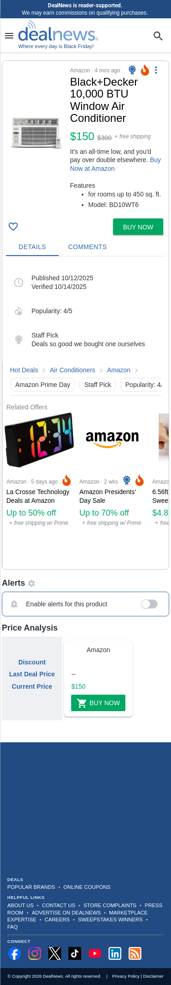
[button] (85, 138)
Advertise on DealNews (66, 912)
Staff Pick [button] (97, 384)
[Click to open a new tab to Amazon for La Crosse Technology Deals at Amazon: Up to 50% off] (39, 490)
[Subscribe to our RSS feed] (135, 953)
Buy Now (98, 703)
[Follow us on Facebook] (14, 953)
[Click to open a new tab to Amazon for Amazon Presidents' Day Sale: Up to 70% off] (112, 490)
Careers (57, 919)
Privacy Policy (126, 976)
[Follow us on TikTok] (74, 953)
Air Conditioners (72, 370)
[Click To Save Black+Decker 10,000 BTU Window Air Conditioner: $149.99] (13, 226)
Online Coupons (86, 887)
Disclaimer (153, 976)
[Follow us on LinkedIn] (115, 953)
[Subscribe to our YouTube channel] (95, 953)
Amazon (118, 370)
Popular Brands (31, 887)
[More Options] (155, 70)
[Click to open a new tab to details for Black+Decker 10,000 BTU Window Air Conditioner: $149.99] (36, 133)
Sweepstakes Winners (110, 919)
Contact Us (58, 905)
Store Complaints (109, 905)
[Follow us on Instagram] (34, 953)
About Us (20, 905)
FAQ (12, 927)
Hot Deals (24, 370)
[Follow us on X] (54, 953)
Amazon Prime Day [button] (43, 384)
